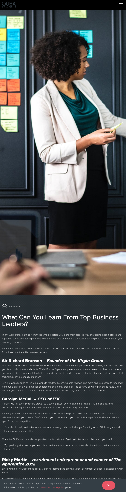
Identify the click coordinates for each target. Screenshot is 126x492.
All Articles (11, 306)
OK (109, 485)
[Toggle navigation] (121, 5)
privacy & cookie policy (52, 487)
